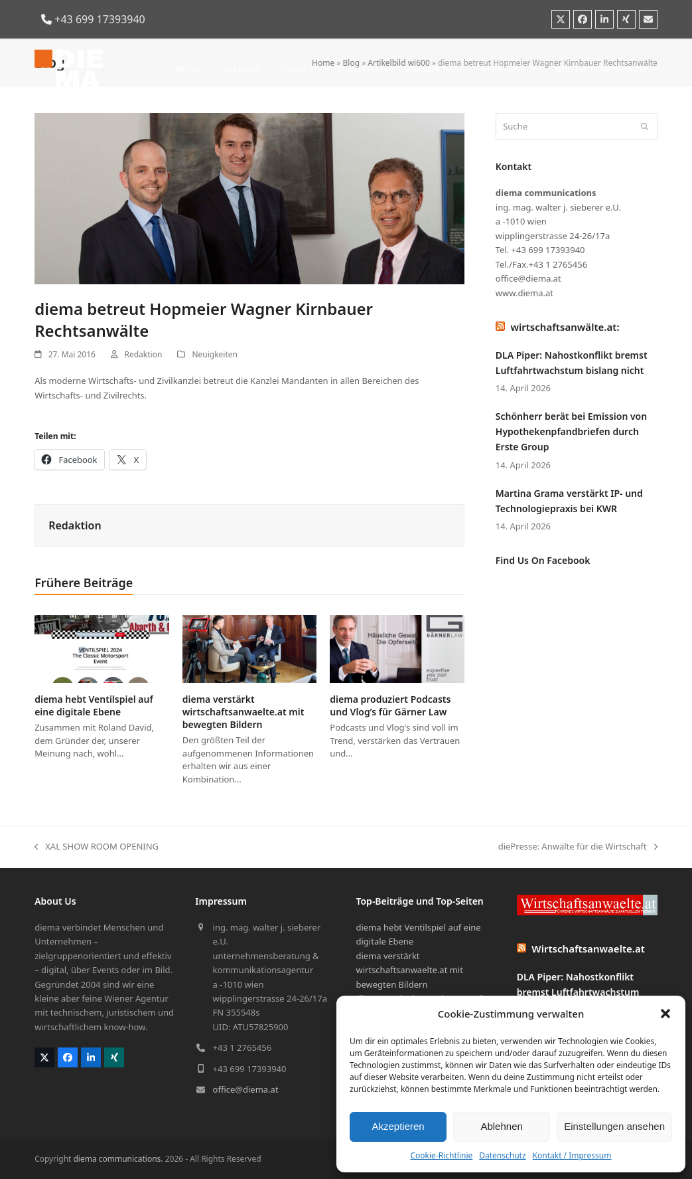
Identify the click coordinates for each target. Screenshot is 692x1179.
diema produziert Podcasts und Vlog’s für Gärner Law (390, 705)
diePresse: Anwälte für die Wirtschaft (577, 847)
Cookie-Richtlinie (441, 1155)
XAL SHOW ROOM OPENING (97, 847)
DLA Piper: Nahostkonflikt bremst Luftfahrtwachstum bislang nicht (572, 363)
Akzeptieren (398, 1126)
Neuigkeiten (214, 354)
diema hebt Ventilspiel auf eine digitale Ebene (94, 705)
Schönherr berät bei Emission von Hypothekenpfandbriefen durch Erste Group (571, 431)
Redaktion (144, 354)
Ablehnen (501, 1126)
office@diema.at (246, 1089)
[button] (665, 1013)
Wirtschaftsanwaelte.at (588, 948)
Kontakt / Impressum (572, 1155)
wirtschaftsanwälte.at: (564, 326)
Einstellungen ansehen (614, 1126)
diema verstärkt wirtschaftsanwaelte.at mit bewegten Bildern (243, 712)
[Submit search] (644, 127)
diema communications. (118, 1158)
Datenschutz (502, 1155)
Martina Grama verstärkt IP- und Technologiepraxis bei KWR (569, 501)
